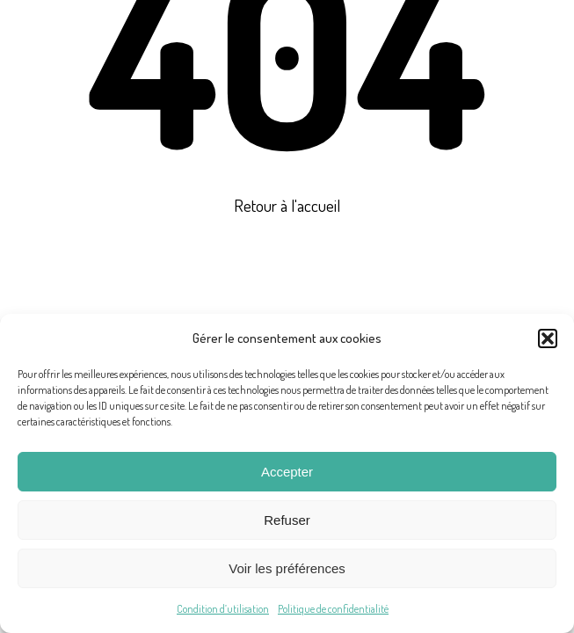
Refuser (287, 520)
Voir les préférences (287, 568)
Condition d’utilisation (223, 608)
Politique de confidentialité (333, 608)
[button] (547, 338)
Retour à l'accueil (287, 204)
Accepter (287, 471)
